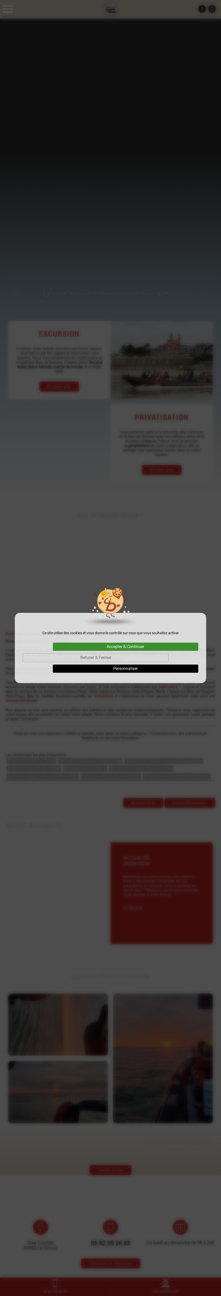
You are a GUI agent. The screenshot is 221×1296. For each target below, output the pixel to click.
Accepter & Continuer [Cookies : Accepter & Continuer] (125, 646)
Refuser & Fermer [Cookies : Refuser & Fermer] (95, 657)
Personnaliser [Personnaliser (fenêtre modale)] (125, 668)
